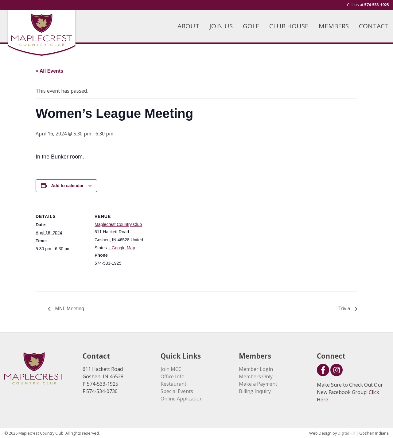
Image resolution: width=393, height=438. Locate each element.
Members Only (256, 376)
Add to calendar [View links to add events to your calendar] (67, 185)
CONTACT (374, 26)
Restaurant (173, 383)
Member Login (256, 369)
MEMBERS (334, 26)
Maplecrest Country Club (118, 224)
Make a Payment (258, 383)
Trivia (345, 308)
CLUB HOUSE (289, 26)
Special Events (177, 391)
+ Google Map (121, 247)
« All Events (49, 71)
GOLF (251, 26)
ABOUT (188, 26)
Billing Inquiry (255, 391)
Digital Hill (346, 433)
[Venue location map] (186, 244)
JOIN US (221, 26)
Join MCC (171, 369)
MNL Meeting (69, 308)
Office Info (173, 376)
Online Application (182, 398)
